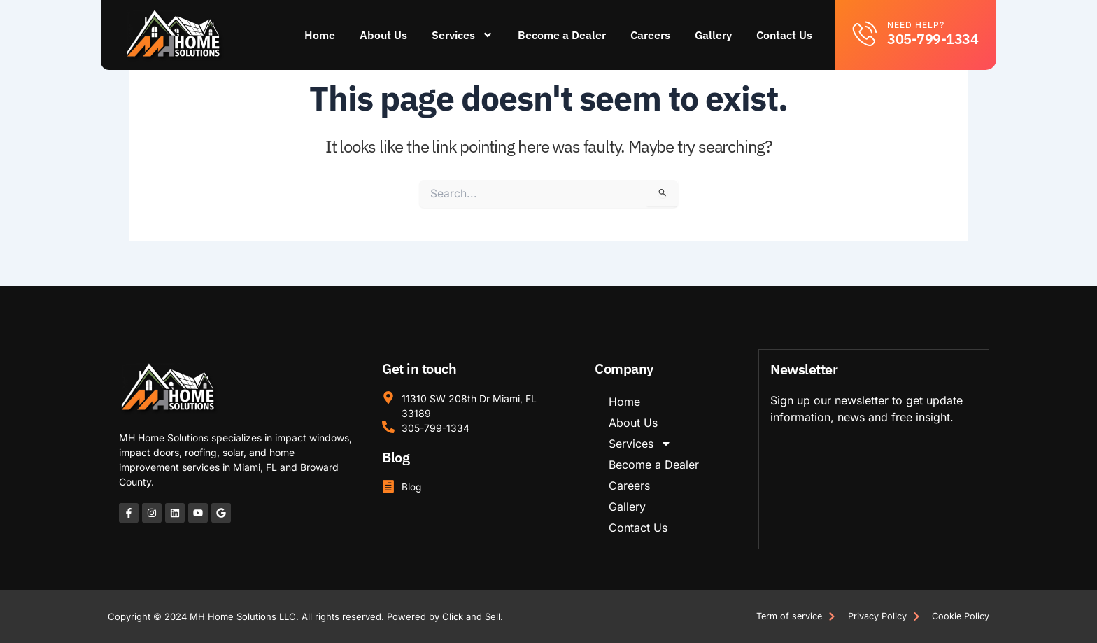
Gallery (713, 35)
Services (463, 35)
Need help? (915, 25)
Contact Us (785, 35)
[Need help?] (865, 33)
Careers (651, 35)
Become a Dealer (562, 35)
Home (320, 35)
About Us (384, 35)
